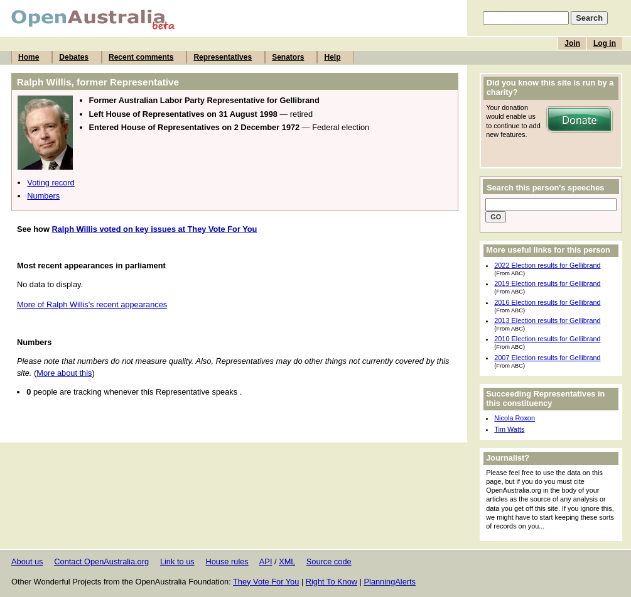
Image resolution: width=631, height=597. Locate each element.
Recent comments (141, 57)
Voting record (50, 182)
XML (287, 561)
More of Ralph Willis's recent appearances (92, 304)
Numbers (43, 195)
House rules (226, 561)
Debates (74, 57)
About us (27, 561)
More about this (64, 373)
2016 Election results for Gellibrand (547, 302)
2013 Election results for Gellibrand (547, 320)
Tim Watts (509, 429)
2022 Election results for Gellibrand (547, 265)
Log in (604, 43)
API (265, 561)
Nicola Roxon (514, 418)
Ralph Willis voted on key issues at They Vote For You (154, 229)
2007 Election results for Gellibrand (547, 357)
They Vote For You (266, 581)
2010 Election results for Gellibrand (547, 338)
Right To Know (331, 581)
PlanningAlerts (390, 581)
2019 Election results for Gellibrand (547, 283)
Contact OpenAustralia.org (101, 561)
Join (572, 43)
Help (332, 57)
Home (28, 57)
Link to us (177, 561)
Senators (288, 57)
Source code (329, 561)
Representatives (222, 57)
